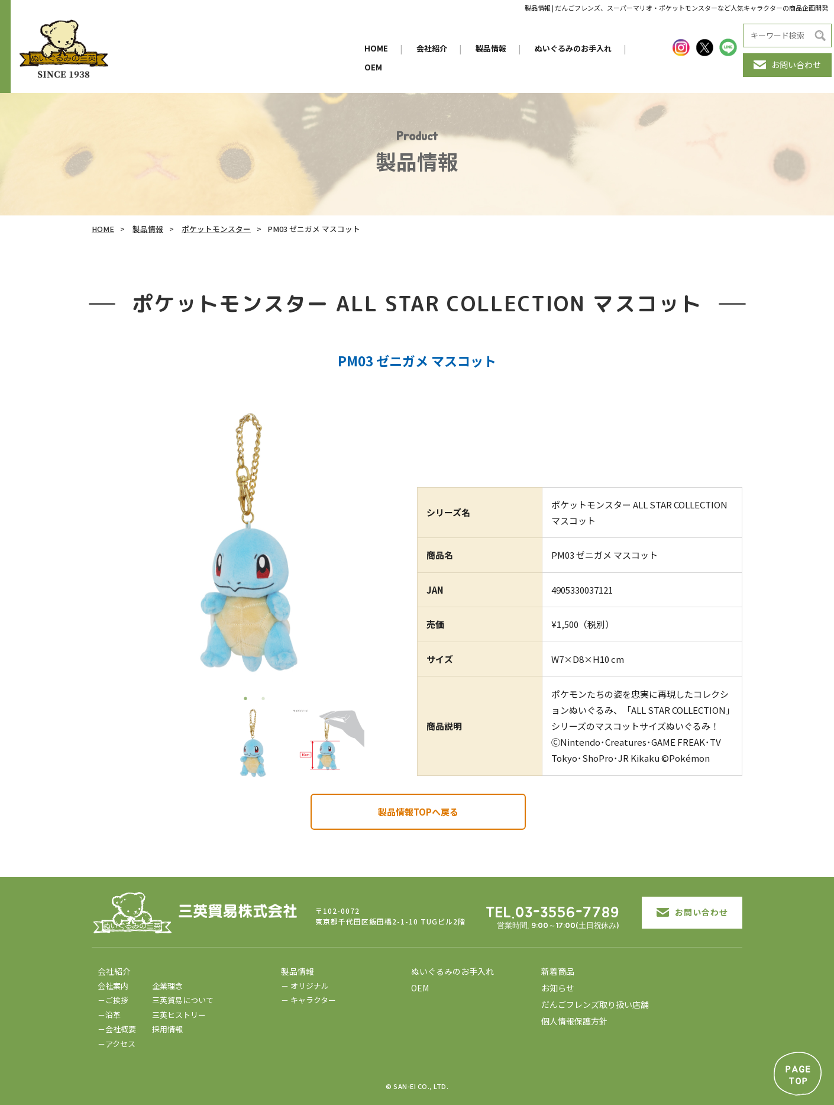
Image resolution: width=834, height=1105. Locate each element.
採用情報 (167, 1029)
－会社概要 (117, 1029)
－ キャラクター (308, 1000)
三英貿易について (183, 1000)
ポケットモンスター (216, 228)
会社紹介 (431, 48)
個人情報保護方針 (574, 1021)
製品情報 (491, 48)
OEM (373, 67)
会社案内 (113, 985)
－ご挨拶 (113, 1000)
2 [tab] (263, 698)
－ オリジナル (305, 985)
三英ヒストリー (179, 1014)
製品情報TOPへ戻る (418, 812)
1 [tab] (245, 698)
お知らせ (557, 988)
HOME (376, 48)
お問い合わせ (787, 64)
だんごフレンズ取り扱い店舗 (595, 1004)
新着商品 (557, 971)
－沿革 (109, 1014)
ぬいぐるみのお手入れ (573, 48)
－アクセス (116, 1043)
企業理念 (167, 985)
